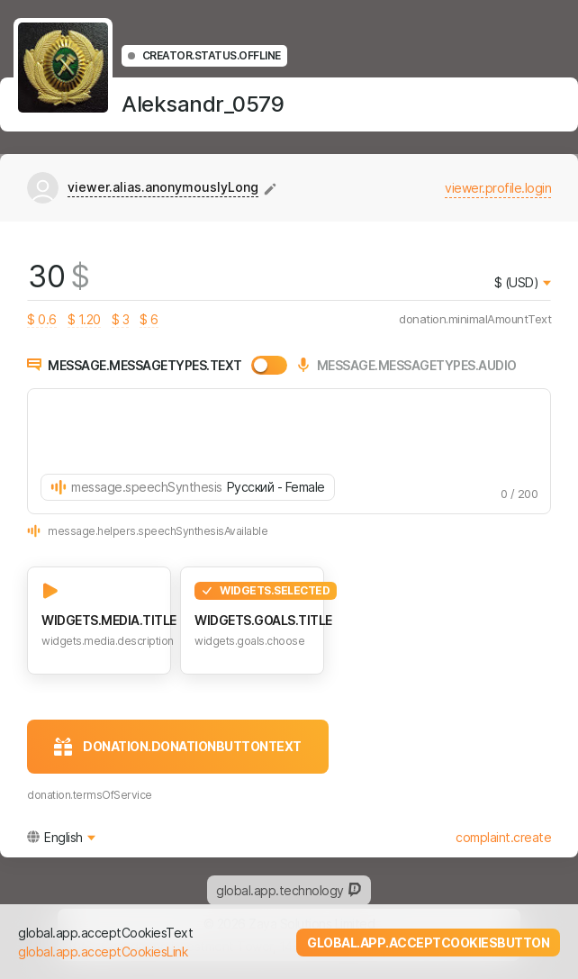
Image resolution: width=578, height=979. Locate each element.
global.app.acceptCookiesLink (102, 951)
